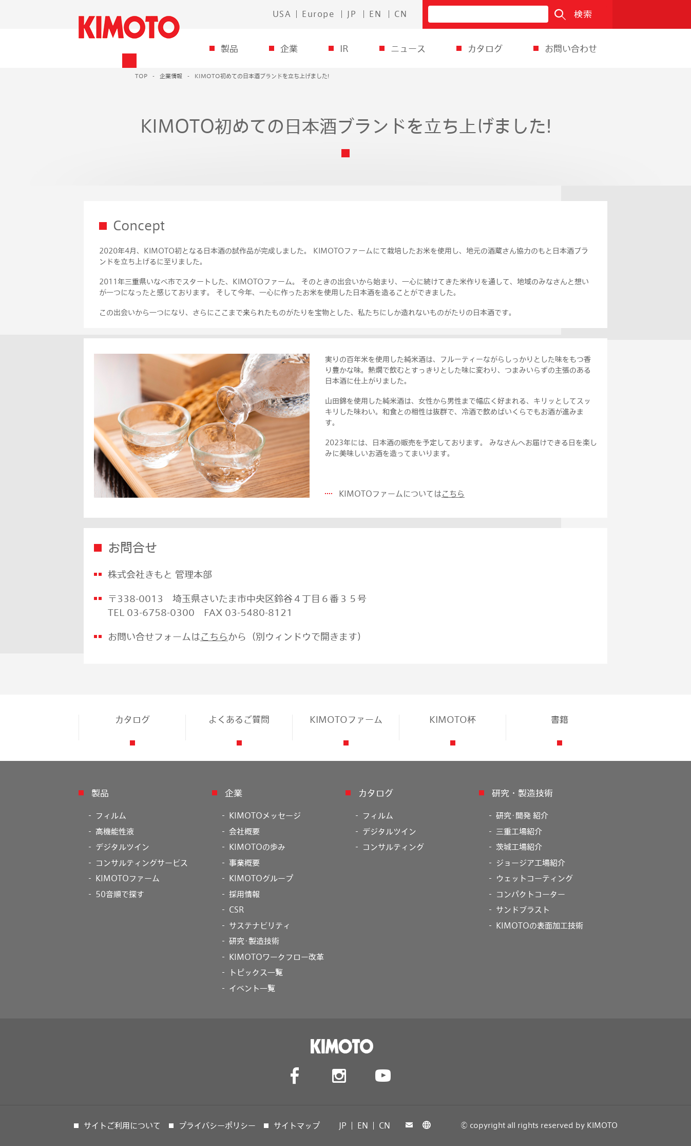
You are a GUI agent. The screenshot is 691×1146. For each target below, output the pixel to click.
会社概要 (244, 831)
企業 (289, 48)
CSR (236, 909)
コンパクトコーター (530, 894)
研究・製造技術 (522, 793)
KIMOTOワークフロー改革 (276, 957)
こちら (453, 493)
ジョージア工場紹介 (530, 863)
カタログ (485, 48)
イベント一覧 (252, 988)
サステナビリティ (260, 925)
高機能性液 (114, 831)
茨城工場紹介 (519, 847)
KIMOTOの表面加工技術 (539, 925)
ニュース (408, 48)
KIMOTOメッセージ (265, 815)
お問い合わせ (571, 48)
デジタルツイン (122, 847)
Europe (318, 14)
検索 (583, 14)
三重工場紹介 (519, 831)
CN (400, 14)
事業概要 (244, 863)
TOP (141, 76)
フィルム (110, 815)
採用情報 (244, 894)
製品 (229, 48)
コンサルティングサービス (141, 863)
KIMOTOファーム (127, 878)
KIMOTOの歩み (257, 847)
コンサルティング (393, 847)
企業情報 (171, 76)
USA (282, 14)
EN (375, 14)
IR (344, 48)
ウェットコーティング (534, 878)
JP (351, 14)
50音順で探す (119, 894)
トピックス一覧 (256, 972)
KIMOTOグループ (261, 878)
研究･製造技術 (254, 941)
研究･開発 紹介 (522, 815)
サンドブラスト (523, 909)
